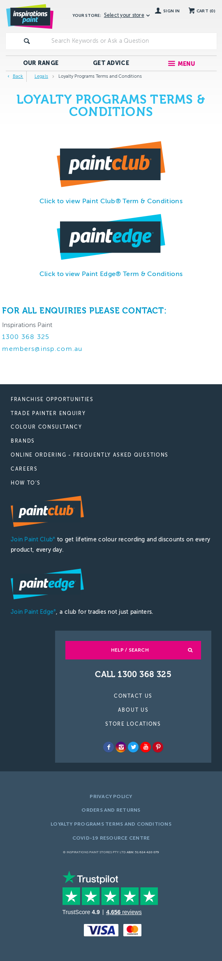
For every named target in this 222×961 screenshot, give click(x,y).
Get (111, 63)
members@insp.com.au (42, 349)
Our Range (41, 63)
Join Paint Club (33, 539)
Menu (186, 63)
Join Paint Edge (33, 612)
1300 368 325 (25, 337)
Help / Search (130, 650)
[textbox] (132, 41)
